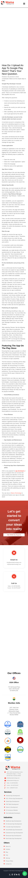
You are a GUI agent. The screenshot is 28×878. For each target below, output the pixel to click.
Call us (14, 583)
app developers (20, 471)
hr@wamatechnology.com (14, 564)
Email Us (13, 560)
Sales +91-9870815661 (14, 586)
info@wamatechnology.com (14, 562)
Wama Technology (16, 493)
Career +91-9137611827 (14, 588)
